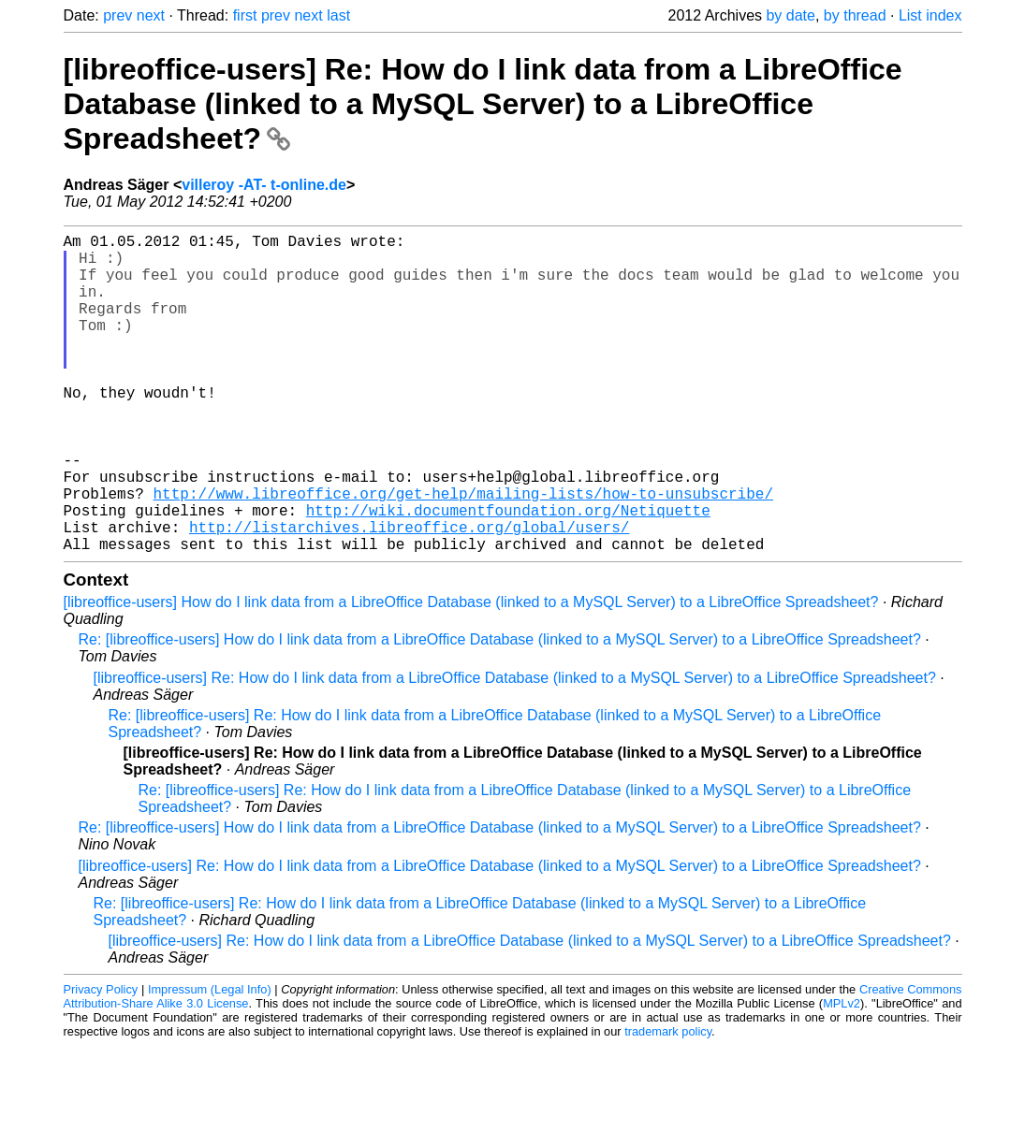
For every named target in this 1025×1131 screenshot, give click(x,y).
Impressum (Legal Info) (209, 1060)
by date (790, 15)
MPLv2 (841, 1074)
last (338, 15)
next (151, 15)
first (245, 15)
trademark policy (667, 1102)
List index (930, 15)
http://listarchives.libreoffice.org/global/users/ (409, 594)
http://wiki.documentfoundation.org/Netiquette (508, 573)
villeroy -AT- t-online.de (264, 185)
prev (117, 15)
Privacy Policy (101, 1060)
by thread (855, 15)
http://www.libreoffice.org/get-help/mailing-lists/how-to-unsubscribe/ (463, 553)
